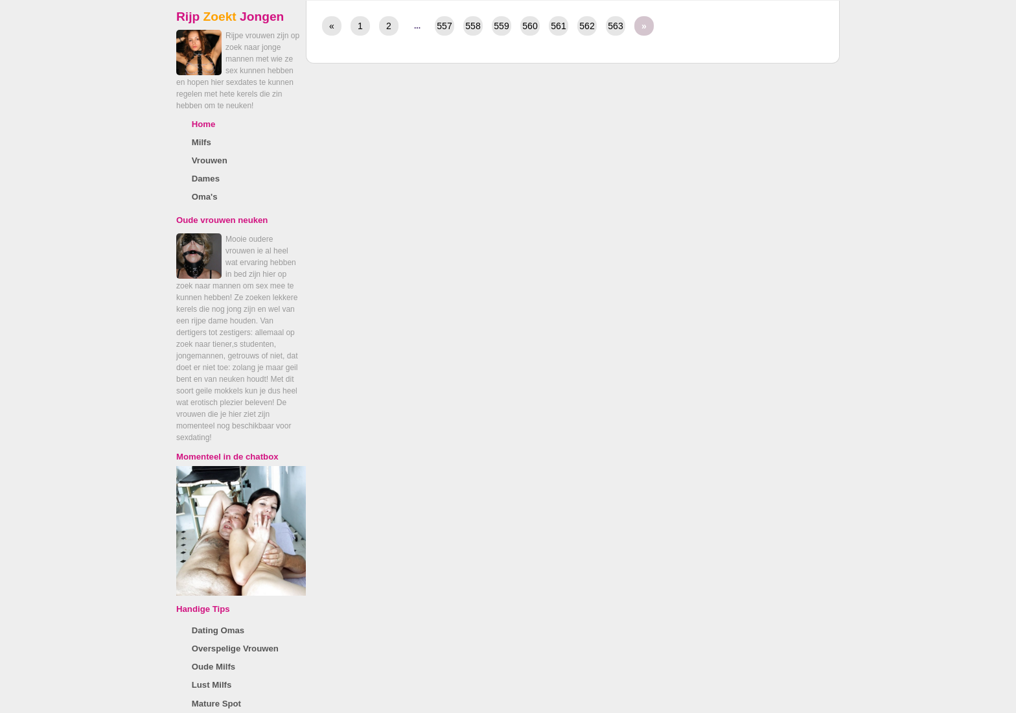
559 (501, 26)
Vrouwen (209, 160)
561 (558, 26)
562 (586, 26)
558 (472, 26)
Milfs (201, 142)
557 (444, 26)
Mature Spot (216, 703)
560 (529, 26)
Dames (206, 178)
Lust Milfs (212, 685)
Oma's (205, 197)
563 (615, 26)
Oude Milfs (213, 667)
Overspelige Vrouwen (235, 648)
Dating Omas (218, 630)
